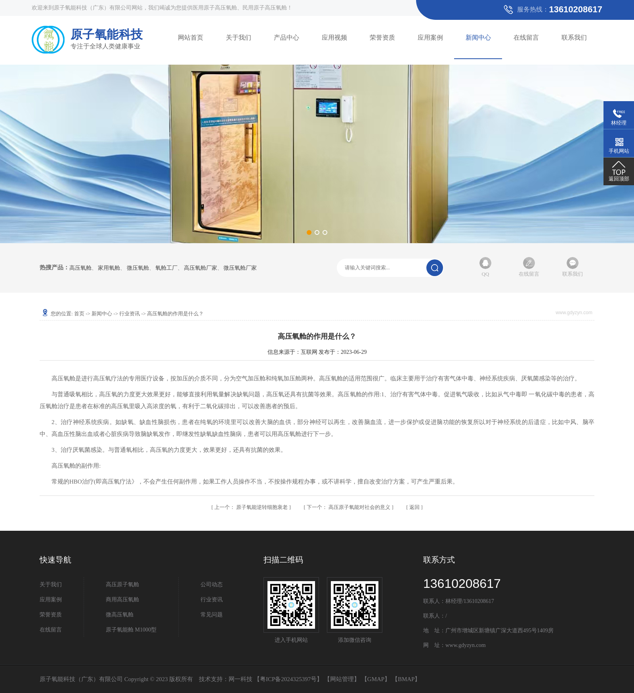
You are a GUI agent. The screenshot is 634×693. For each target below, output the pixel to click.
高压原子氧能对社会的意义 (349, 507)
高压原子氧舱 (122, 584)
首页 (79, 314)
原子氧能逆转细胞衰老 (251, 507)
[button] (309, 232)
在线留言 (526, 37)
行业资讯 (129, 314)
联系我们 (574, 37)
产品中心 (286, 37)
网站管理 (342, 679)
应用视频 (334, 37)
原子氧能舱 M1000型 (131, 630)
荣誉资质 (382, 37)
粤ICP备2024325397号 (288, 679)
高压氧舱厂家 (200, 268)
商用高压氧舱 (122, 600)
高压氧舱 (80, 268)
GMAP (375, 679)
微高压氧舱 (120, 615)
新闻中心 (478, 37)
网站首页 (190, 37)
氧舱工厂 (166, 268)
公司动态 (212, 584)
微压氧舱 (138, 268)
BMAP (406, 679)
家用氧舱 (109, 268)
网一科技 (240, 679)
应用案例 (430, 37)
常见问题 (212, 615)
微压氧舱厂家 (240, 268)
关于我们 (238, 37)
